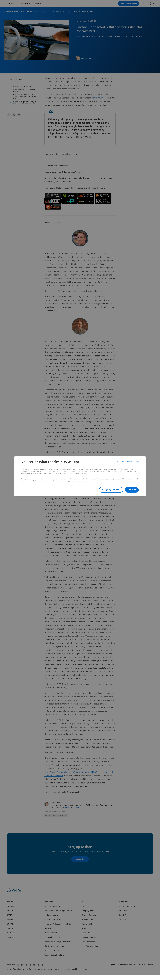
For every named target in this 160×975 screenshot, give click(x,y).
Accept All (132, 490)
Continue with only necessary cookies (124, 462)
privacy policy (86, 481)
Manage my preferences (109, 490)
